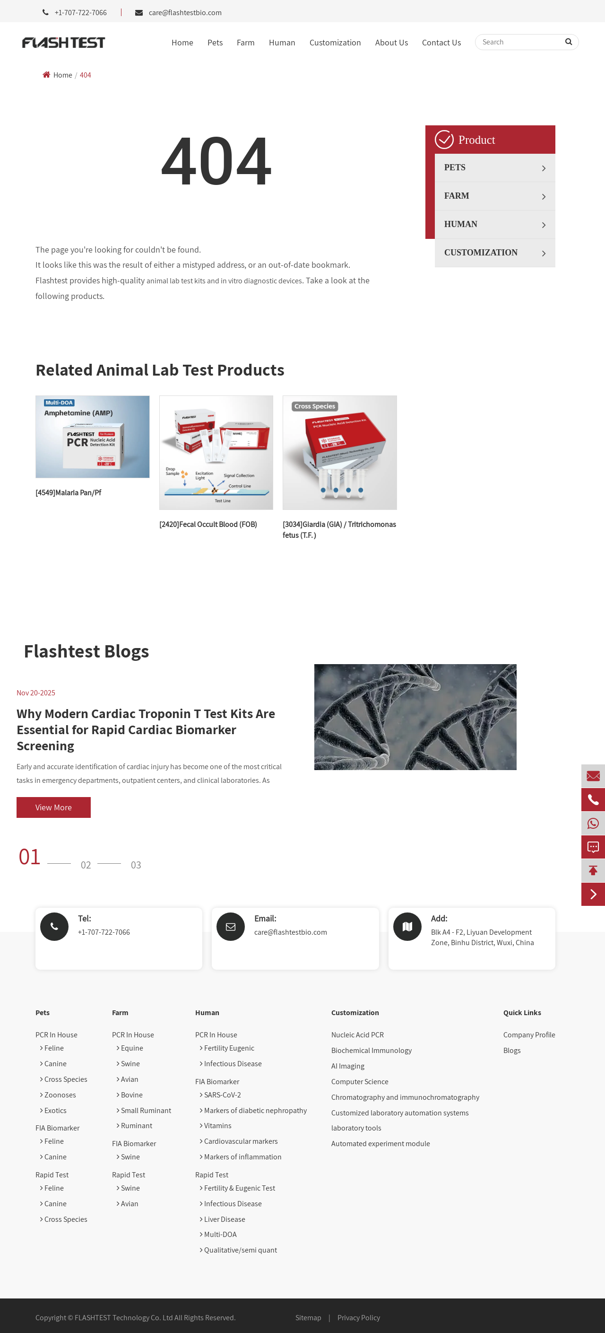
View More (53, 807)
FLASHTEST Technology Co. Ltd (124, 1318)
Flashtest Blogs (86, 650)
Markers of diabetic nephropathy (253, 1110)
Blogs (512, 1050)
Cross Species (63, 1079)
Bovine (130, 1095)
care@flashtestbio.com (185, 13)
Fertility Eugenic (227, 1048)
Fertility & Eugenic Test (237, 1188)
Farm (246, 42)
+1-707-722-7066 (104, 932)
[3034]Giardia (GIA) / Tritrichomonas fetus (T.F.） (339, 529)
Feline (52, 1048)
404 (85, 75)
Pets (215, 42)
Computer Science (360, 1082)
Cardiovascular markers (239, 1141)
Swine (128, 1064)
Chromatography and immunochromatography (405, 1097)
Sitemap (308, 1318)
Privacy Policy (358, 1318)
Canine (53, 1064)
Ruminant (134, 1126)
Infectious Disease (231, 1064)
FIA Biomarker (57, 1128)
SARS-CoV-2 (220, 1095)
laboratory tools (356, 1128)
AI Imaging (347, 1066)
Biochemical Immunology (371, 1050)
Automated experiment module (380, 1144)
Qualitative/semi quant (238, 1250)
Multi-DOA (218, 1234)
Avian (127, 1079)
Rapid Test (52, 1175)
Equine (130, 1048)
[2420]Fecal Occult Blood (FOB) (208, 524)
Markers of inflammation (241, 1157)
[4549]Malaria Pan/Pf (68, 493)
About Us (391, 42)
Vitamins (216, 1126)
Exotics (53, 1110)
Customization (335, 42)
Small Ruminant (144, 1110)
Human (282, 42)
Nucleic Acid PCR (357, 1035)
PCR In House (56, 1035)
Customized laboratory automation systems (400, 1113)
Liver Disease (222, 1219)
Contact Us (441, 42)
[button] (47, 856)
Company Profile (529, 1035)
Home (182, 42)
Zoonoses (58, 1095)
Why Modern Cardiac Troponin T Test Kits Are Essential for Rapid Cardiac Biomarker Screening (146, 729)
